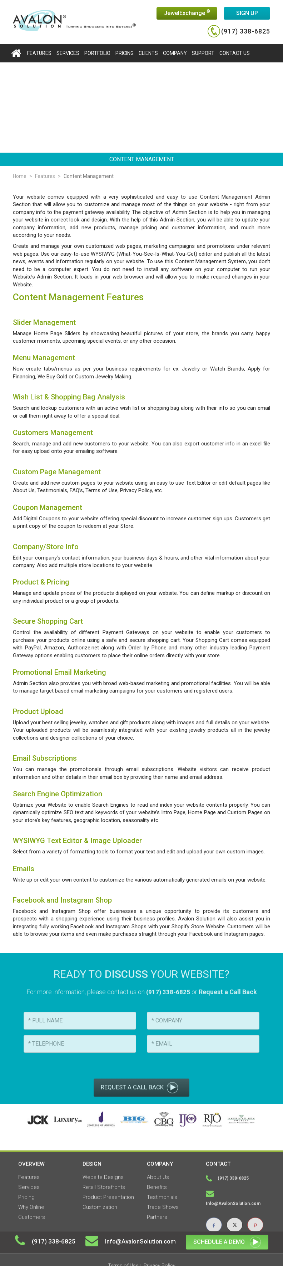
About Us (158, 1226)
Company (175, 53)
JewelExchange (187, 12)
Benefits (157, 1236)
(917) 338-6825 (245, 31)
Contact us (234, 53)
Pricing (124, 53)
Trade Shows (163, 1256)
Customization (100, 1256)
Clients (148, 53)
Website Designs (103, 1226)
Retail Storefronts (104, 1236)
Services (67, 53)
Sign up (247, 13)
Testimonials (162, 1246)
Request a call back (139, 1099)
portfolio (97, 53)
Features (45, 176)
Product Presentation (108, 1246)
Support (203, 53)
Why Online (31, 1256)
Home (19, 176)
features (39, 53)
